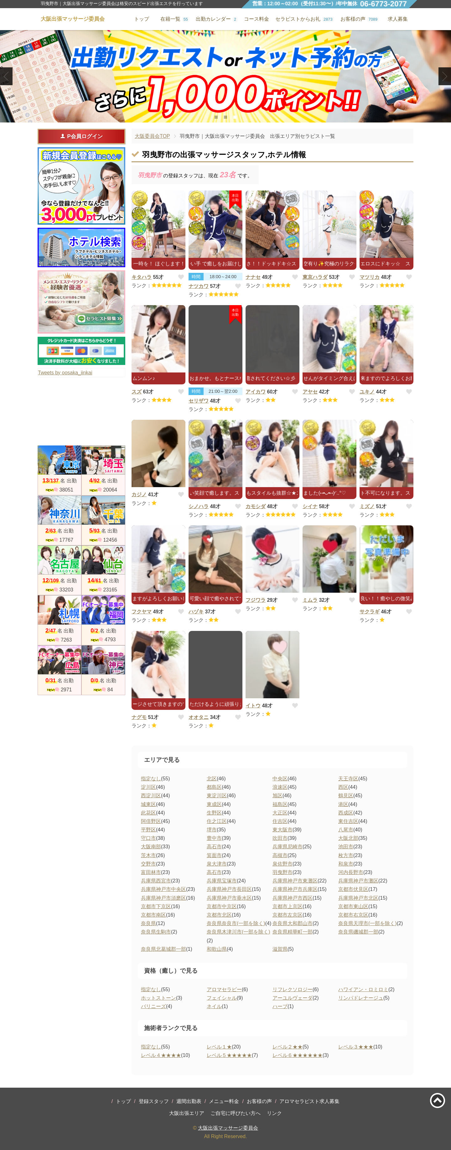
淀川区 (148, 787)
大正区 (280, 812)
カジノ (139, 494)
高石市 (214, 846)
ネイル (214, 1006)
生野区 (214, 812)
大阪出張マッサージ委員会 (228, 1128)
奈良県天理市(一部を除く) (367, 923)
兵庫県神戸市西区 (292, 898)
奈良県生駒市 (156, 931)
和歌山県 (217, 949)
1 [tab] (216, 117)
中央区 (280, 778)
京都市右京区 (353, 915)
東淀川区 (217, 795)
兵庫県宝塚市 (222, 880)
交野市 (148, 863)
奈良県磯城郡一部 (358, 931)
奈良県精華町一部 (292, 931)
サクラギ (370, 611)
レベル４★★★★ (161, 1055)
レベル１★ (219, 1046)
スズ (137, 391)
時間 (196, 276)
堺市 (212, 829)
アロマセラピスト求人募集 (309, 1101)
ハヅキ (196, 611)
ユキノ (367, 391)
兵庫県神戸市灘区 (358, 880)
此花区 (148, 812)
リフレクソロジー (292, 989)
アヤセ (310, 391)
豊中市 (214, 838)
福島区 (280, 804)
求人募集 (398, 19)
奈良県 (148, 923)
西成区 (345, 812)
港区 (343, 804)
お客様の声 (259, 1101)
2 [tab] (225, 117)
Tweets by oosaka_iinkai (65, 372)
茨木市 (148, 855)
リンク (274, 1113)
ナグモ (139, 717)
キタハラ (142, 277)
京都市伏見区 (353, 889)
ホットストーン (158, 998)
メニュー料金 (224, 1101)
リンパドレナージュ (360, 998)
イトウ (253, 705)
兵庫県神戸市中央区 (163, 889)
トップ (123, 1101)
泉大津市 (217, 863)
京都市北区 (219, 915)
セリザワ (199, 400)
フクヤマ (142, 611)
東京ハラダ (315, 277)
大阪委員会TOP (152, 136)
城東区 (148, 804)
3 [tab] (235, 117)
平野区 (148, 829)
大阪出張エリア (186, 1113)
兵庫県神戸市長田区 (229, 889)
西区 (343, 787)
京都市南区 (153, 915)
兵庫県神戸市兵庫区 (295, 889)
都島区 (214, 787)
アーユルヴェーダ (292, 998)
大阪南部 (151, 846)
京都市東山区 (353, 906)
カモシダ (256, 506)
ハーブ (280, 1006)
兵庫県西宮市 (156, 880)
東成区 (214, 804)
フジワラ (256, 600)
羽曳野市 (282, 872)
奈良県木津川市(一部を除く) (238, 931)
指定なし (151, 778)
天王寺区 (348, 778)
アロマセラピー (224, 989)
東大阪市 (282, 829)
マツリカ (370, 277)
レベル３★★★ (355, 1046)
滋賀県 (280, 949)
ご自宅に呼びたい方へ (235, 1113)
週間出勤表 (188, 1101)
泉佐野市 (282, 863)
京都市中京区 (222, 906)
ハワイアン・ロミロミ (363, 989)
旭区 (277, 795)
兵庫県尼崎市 (287, 846)
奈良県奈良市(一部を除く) (236, 923)
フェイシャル (222, 998)
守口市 (148, 838)
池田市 (345, 846)
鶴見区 (345, 795)
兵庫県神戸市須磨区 (163, 898)
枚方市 (345, 855)
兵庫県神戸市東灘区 (295, 880)
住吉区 (280, 821)
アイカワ (256, 391)
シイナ (310, 506)
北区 (212, 778)
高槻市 (280, 855)
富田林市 (151, 872)
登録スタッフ (154, 1101)
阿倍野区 (151, 821)
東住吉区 (348, 821)
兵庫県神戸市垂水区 (229, 898)
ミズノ (367, 506)
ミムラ (310, 600)
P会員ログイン (81, 136)
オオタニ (199, 717)
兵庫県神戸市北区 (358, 898)
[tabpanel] (225, 76)
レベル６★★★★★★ (297, 1055)
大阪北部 (348, 838)
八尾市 (345, 829)
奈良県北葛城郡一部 (163, 949)
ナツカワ (199, 286)
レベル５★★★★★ (229, 1055)
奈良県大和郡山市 (292, 923)
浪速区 (280, 787)
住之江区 (217, 821)
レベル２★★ (287, 1046)
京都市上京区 (287, 906)
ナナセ (253, 277)
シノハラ (199, 506)
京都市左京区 (287, 915)
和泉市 (345, 863)
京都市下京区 (156, 906)
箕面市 (214, 855)
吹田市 (280, 838)
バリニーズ (153, 1006)
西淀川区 (151, 795)
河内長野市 (350, 872)
